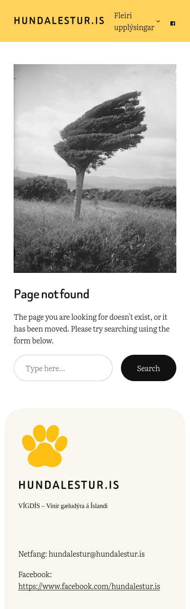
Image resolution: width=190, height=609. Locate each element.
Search (148, 367)
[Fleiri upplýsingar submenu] (158, 21)
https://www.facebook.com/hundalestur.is (89, 585)
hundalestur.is (59, 21)
